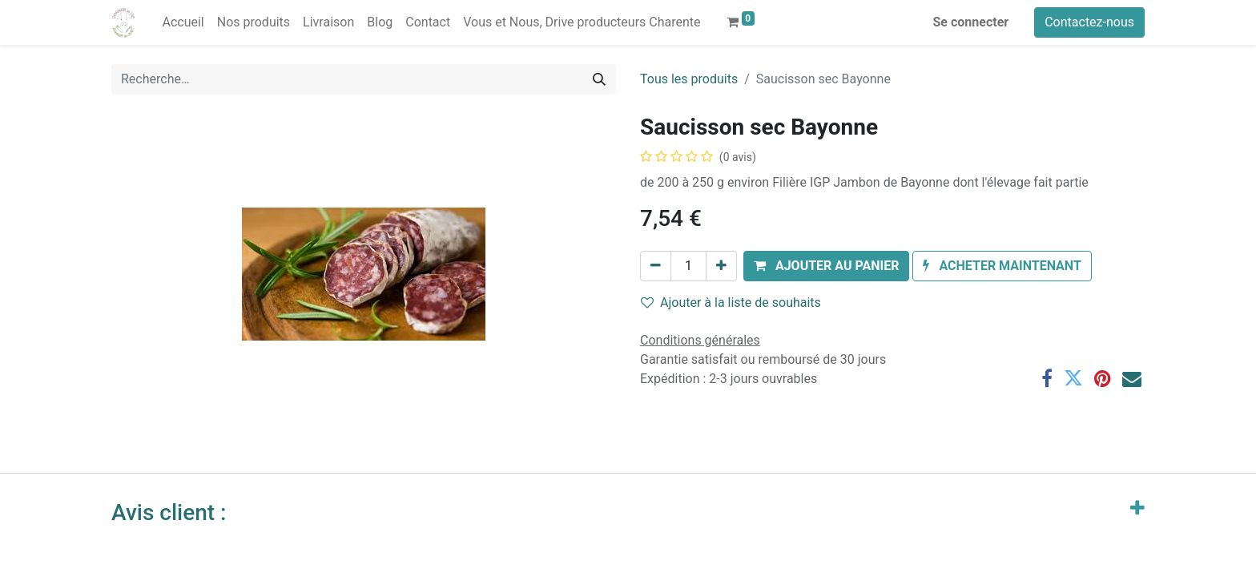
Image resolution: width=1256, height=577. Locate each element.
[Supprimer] (655, 266)
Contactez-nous (1089, 22)
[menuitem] (182, 22)
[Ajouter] (721, 266)
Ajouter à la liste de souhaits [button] (731, 302)
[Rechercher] (599, 79)
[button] (826, 266)
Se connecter (971, 22)
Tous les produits (689, 79)
